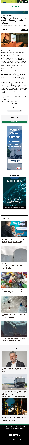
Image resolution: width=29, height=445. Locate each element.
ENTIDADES (12, 428)
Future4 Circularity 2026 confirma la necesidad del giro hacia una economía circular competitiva (13, 241)
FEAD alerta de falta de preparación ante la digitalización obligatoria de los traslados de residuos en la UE (14, 393)
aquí (19, 101)
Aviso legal (10, 439)
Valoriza (4, 371)
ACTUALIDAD (10, 426)
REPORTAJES (15, 426)
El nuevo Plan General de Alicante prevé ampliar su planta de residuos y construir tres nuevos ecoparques (14, 417)
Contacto (22, 428)
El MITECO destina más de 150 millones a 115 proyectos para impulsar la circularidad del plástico (13, 316)
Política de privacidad (17, 439)
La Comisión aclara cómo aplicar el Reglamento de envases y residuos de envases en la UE (12, 291)
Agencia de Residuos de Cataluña (14, 110)
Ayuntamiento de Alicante (8, 420)
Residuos (10, 15)
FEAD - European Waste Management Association (14, 396)
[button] (1, 29)
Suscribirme (14, 121)
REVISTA (5, 426)
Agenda (23, 426)
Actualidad (4, 15)
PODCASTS (7, 428)
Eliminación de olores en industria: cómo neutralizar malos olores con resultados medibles (13, 340)
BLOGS (20, 426)
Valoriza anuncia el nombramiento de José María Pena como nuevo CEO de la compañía (14, 369)
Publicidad (17, 428)
